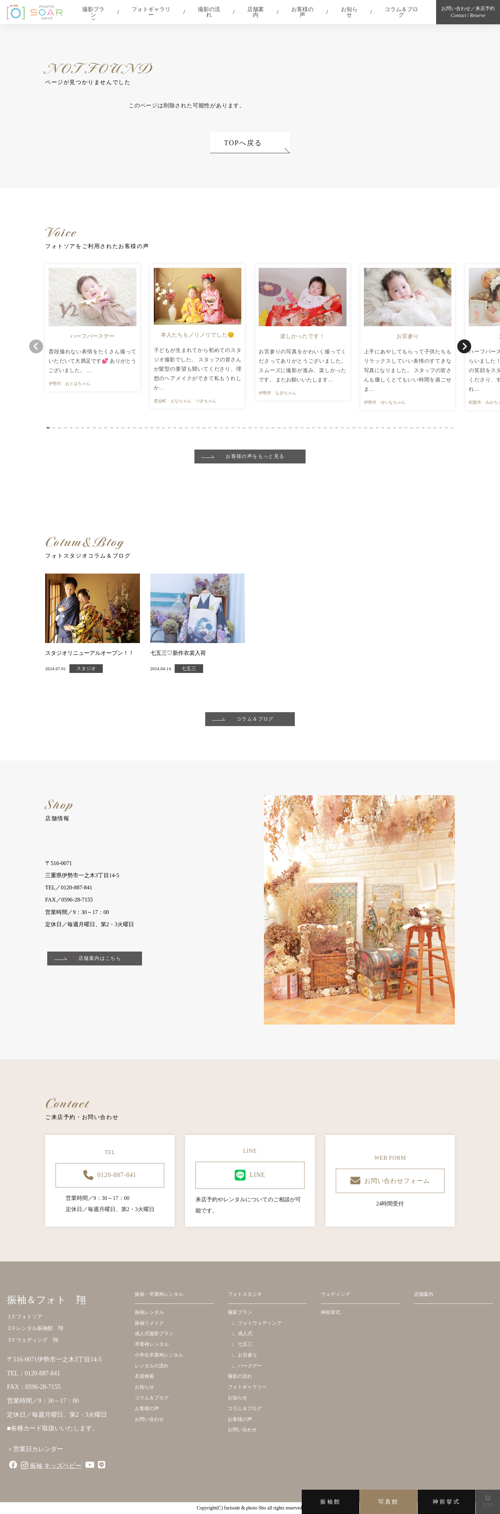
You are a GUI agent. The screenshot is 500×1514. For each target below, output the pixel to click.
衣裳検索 (144, 1376)
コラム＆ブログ (401, 12)
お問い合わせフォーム (390, 1181)
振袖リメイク (149, 1323)
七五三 (189, 668)
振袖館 (330, 1502)
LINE (250, 1175)
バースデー (250, 1365)
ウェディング (335, 1294)
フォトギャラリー (151, 12)
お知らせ (349, 12)
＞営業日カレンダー (35, 1449)
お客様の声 (302, 12)
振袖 (36, 1465)
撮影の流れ (209, 12)
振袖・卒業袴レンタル (159, 1294)
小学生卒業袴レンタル (159, 1355)
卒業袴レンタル (152, 1344)
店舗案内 (255, 12)
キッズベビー (63, 1465)
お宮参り (247, 1355)
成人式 (245, 1333)
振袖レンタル (149, 1312)
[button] (48, 427)
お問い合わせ (149, 1419)
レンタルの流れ (152, 1365)
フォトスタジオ (245, 1294)
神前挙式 (446, 1502)
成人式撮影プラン (154, 1333)
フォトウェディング (260, 1323)
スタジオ (86, 668)
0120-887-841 (109, 1175)
